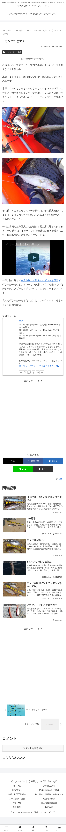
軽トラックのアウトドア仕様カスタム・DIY (39, 366)
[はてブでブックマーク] (53, 461)
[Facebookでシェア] (33, 461)
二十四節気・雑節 (17, 798)
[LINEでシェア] (23, 469)
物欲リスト (17, 790)
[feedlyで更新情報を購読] (38, 372)
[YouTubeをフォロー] (33, 372)
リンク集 (17, 803)
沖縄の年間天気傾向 (17, 794)
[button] (43, 469)
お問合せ (49, 807)
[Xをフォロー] (25, 372)
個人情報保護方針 (49, 803)
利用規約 (17, 807)
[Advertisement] (33, 416)
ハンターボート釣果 (12, 52)
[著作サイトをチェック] (21, 372)
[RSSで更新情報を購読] (42, 372)
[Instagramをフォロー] (29, 372)
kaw (21, 320)
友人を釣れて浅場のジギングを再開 (41, 280)
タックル (17, 786)
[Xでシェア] (13, 461)
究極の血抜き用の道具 (49, 790)
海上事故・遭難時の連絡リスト (49, 794)
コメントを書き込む (33, 748)
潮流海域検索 (49, 798)
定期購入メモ (49, 786)
